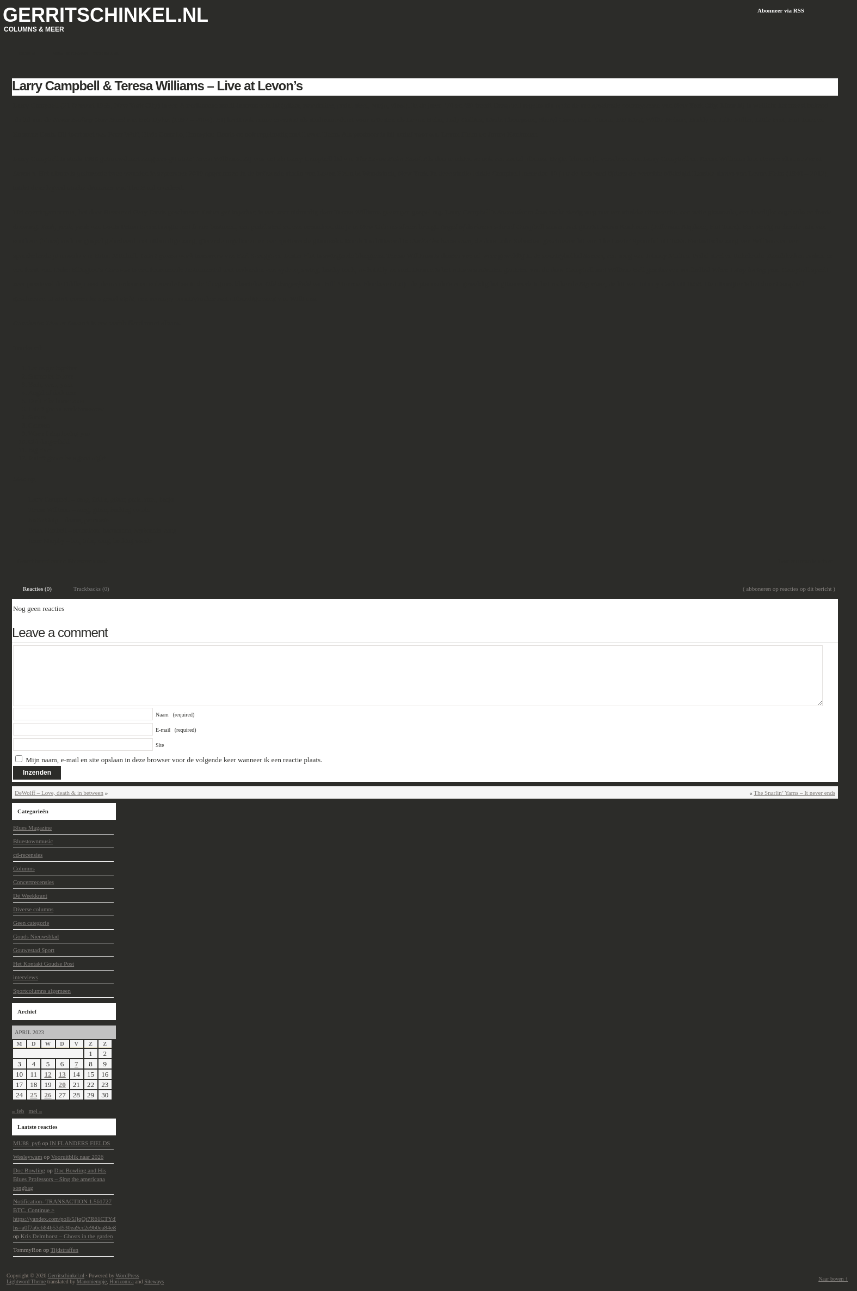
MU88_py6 (27, 1143)
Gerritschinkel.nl (105, 15)
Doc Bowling (29, 1170)
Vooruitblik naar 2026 (77, 1156)
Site (160, 745)
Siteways (154, 1281)
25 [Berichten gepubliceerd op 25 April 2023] (33, 1095)
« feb (18, 1111)
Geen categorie (31, 922)
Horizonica (121, 1281)
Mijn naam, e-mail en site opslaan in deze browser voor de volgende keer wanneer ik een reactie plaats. (174, 760)
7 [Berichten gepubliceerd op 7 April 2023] (76, 1064)
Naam (175, 715)
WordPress (127, 1275)
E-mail (176, 730)
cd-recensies (27, 854)
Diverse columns (33, 909)
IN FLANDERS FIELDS (80, 1143)
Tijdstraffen (64, 1249)
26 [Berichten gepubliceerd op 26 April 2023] (47, 1095)
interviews (25, 977)
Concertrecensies (33, 882)
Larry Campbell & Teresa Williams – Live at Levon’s (157, 85)
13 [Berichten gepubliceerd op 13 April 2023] (62, 1074)
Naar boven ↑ (833, 1279)
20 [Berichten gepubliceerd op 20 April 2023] (62, 1084)
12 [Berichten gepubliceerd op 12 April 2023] (47, 1074)
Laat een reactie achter (805, 561)
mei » (35, 1111)
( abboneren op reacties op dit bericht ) (789, 588)
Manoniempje (92, 1281)
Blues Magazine (32, 827)
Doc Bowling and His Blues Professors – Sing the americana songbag (59, 1179)
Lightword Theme (26, 1281)
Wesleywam (27, 1156)
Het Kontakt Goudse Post (43, 963)
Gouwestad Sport (33, 950)
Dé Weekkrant (30, 895)
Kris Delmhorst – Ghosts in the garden (67, 1236)
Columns (24, 868)
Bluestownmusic (88, 561)
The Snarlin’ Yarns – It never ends (794, 792)
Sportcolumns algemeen (42, 990)
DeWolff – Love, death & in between (59, 792)
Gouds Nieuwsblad (36, 936)
